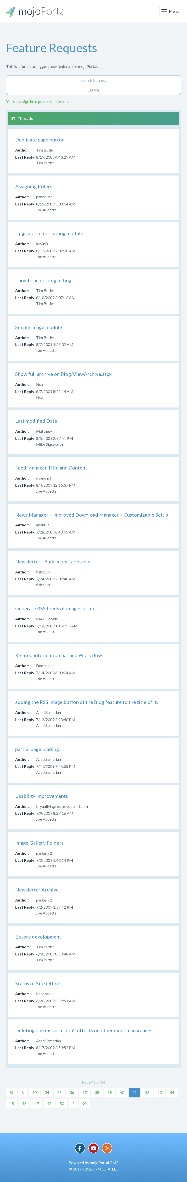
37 (84, 1092)
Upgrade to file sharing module (49, 233)
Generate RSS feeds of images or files (56, 608)
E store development (38, 937)
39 (109, 1092)
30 (34, 1092)
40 (122, 1092)
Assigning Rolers (33, 186)
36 (72, 1092)
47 (37, 1103)
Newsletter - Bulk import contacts (52, 561)
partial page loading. (37, 749)
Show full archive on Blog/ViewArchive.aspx (63, 374)
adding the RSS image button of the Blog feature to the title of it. (86, 702)
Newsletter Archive (37, 889)
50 (62, 1103)
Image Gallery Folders (39, 843)
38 (97, 1092)
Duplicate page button (40, 139)
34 (47, 1092)
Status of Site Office (37, 983)
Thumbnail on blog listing (43, 280)
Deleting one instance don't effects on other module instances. (84, 1030)
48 (49, 1103)
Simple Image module (38, 327)
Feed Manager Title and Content (51, 467)
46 (24, 1103)
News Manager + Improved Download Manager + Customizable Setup (91, 515)
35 (59, 1092)
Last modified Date (36, 421)
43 (159, 1092)
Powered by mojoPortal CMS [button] (93, 1162)
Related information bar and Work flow (58, 655)
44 (172, 1092)
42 (147, 1092)
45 (12, 1103)
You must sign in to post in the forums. (37, 101)
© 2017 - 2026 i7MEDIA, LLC (93, 1169)
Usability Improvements (41, 796)
